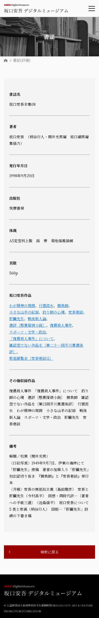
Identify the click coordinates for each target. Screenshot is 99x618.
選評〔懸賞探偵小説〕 (27, 325)
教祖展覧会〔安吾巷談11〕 (31, 358)
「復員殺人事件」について (31, 338)
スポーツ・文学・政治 (27, 332)
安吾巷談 (75, 312)
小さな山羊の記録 (24, 312)
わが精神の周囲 (22, 305)
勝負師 (62, 305)
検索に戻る (49, 551)
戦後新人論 (37, 318)
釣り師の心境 (54, 312)
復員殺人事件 (61, 325)
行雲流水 (46, 305)
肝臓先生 (16, 318)
